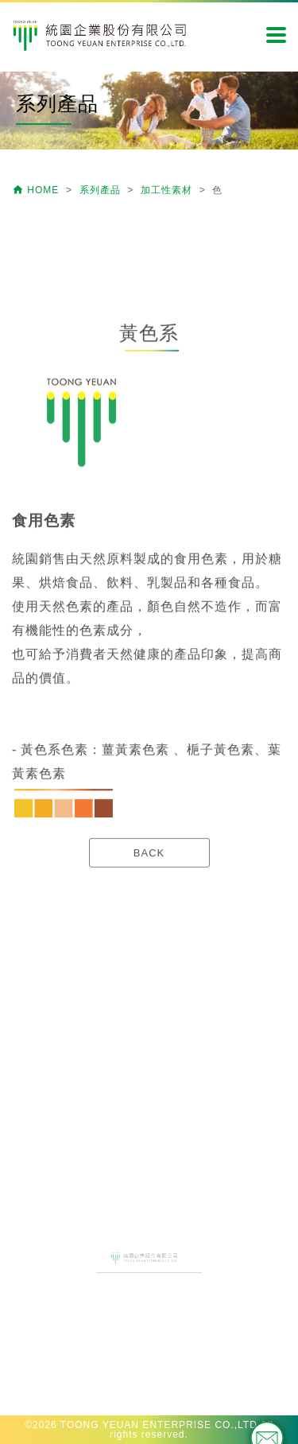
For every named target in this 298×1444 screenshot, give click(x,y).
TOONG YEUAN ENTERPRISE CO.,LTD (158, 1424)
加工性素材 (168, 190)
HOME (37, 190)
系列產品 (101, 190)
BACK (149, 923)
